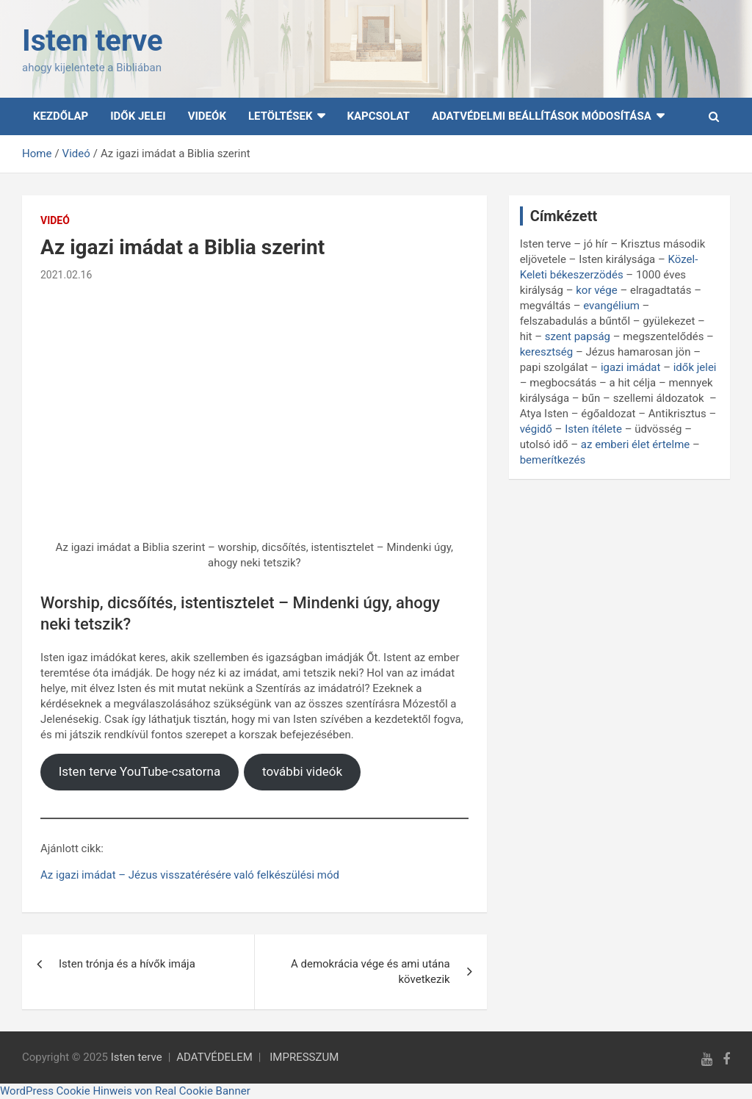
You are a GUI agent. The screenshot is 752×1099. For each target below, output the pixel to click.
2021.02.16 (66, 275)
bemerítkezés (553, 459)
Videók (207, 116)
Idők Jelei (138, 116)
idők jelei (695, 367)
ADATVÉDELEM (214, 1057)
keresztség (547, 351)
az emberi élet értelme (635, 444)
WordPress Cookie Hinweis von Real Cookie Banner (125, 1091)
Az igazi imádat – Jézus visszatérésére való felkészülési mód (189, 875)
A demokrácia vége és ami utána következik (370, 971)
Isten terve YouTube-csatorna (140, 771)
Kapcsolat (378, 116)
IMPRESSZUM (304, 1057)
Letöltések (280, 116)
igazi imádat (631, 367)
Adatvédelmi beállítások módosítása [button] (541, 116)
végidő (536, 429)
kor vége (596, 290)
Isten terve (92, 41)
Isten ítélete (593, 429)
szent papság (577, 336)
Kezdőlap (60, 116)
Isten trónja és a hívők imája (127, 963)
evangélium (611, 305)
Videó (55, 220)
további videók (302, 771)
